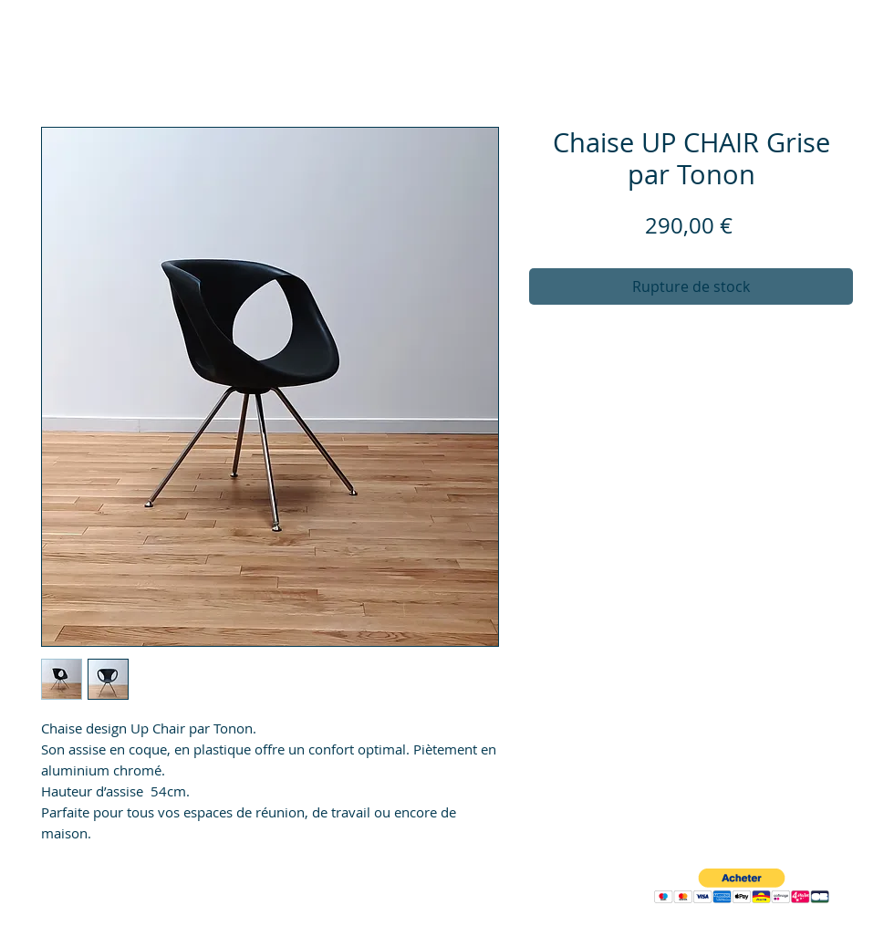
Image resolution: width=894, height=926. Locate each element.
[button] (741, 886)
